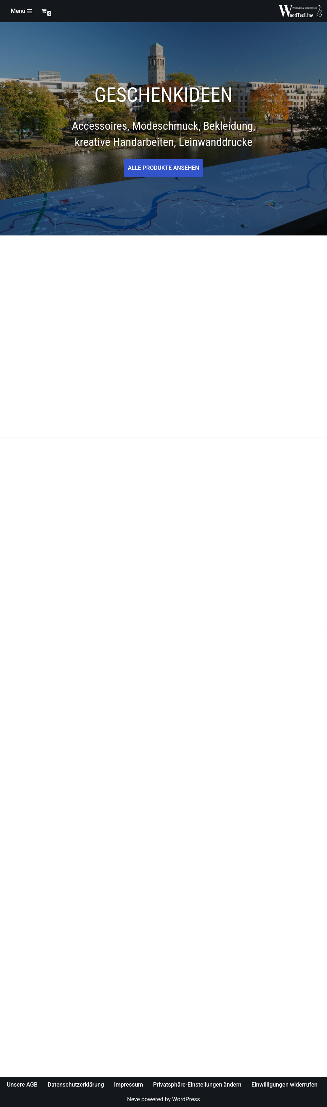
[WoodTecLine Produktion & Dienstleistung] (300, 11)
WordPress (186, 1099)
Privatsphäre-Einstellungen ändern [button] (197, 1084)
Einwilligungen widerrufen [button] (284, 1084)
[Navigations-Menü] (21, 11)
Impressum (128, 1084)
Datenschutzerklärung (76, 1084)
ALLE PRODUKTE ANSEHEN (163, 167)
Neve (133, 1099)
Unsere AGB (22, 1084)
